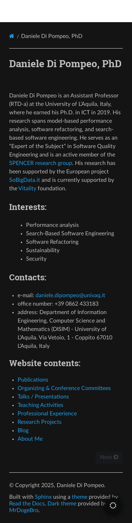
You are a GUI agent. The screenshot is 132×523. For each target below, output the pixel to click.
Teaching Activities (40, 405)
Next (109, 457)
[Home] (11, 36)
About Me (30, 439)
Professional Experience (47, 413)
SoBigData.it (24, 180)
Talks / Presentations (43, 397)
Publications (33, 380)
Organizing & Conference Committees (64, 388)
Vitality (27, 188)
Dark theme (62, 503)
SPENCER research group (40, 163)
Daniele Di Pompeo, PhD (70, 11)
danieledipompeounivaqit (70, 295)
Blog (23, 430)
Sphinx (43, 497)
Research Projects (40, 422)
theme (79, 497)
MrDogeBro (23, 510)
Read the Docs (27, 503)
